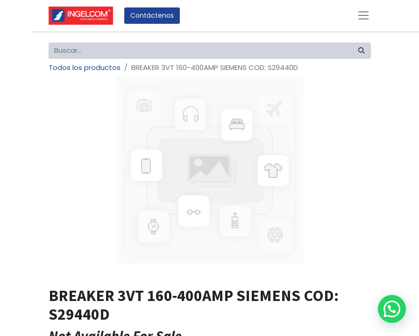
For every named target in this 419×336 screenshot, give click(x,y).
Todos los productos (85, 67)
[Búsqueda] (361, 50)
